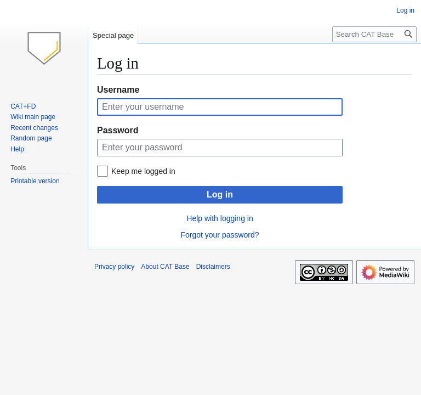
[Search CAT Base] (374, 34)
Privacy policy (114, 266)
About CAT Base (165, 266)
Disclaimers (213, 266)
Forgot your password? (219, 234)
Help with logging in (219, 218)
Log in (220, 194)
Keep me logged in (143, 171)
